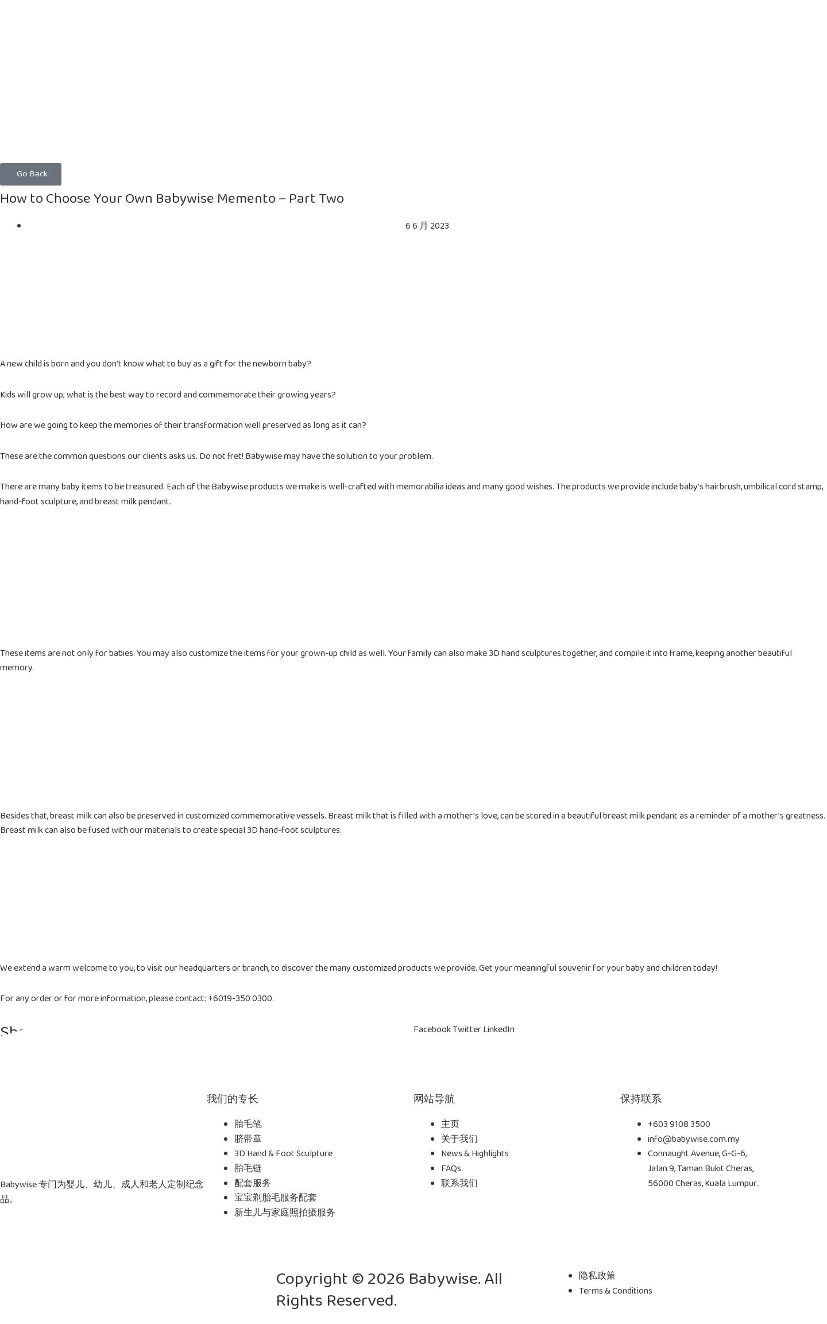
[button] (30, 174)
